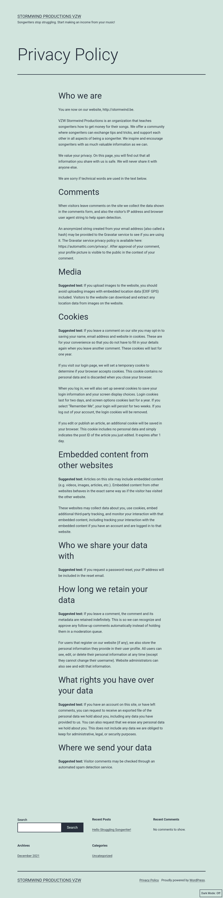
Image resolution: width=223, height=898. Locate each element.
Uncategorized (102, 856)
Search (22, 820)
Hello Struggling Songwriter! (111, 829)
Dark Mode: (210, 893)
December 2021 (28, 856)
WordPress (197, 880)
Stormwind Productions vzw (49, 16)
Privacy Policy (149, 880)
